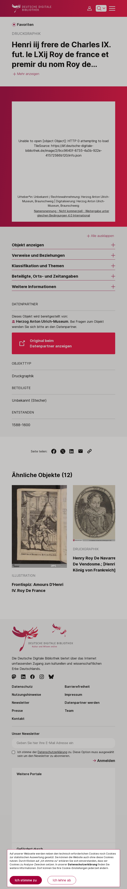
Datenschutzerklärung (82, 864)
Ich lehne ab (62, 880)
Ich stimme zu (26, 880)
